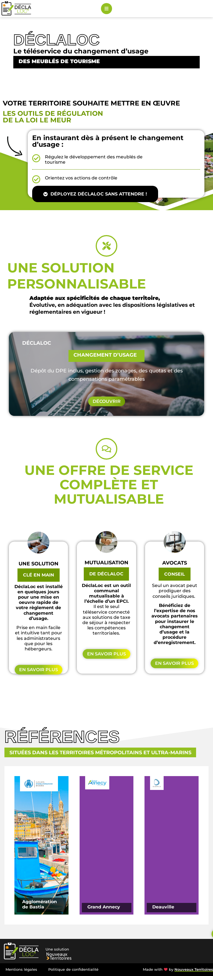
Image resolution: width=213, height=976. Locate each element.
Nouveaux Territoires (193, 969)
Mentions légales (21, 969)
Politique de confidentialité (73, 969)
